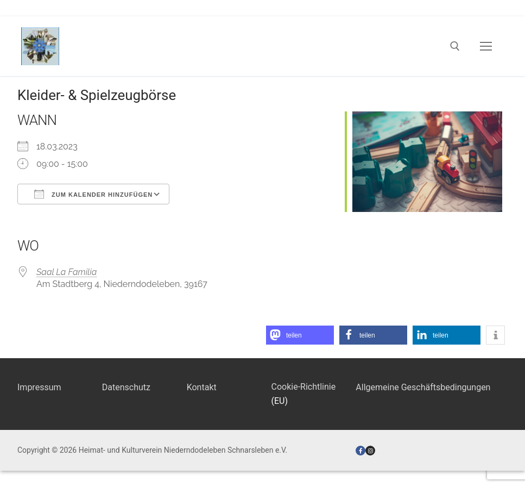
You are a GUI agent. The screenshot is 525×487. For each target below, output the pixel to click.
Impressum (39, 387)
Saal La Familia (66, 272)
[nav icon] (486, 46)
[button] (300, 335)
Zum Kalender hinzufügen (93, 194)
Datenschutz (126, 387)
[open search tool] (455, 46)
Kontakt (202, 387)
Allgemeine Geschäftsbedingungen (423, 387)
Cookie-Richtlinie (303, 387)
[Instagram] (370, 450)
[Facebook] (360, 450)
